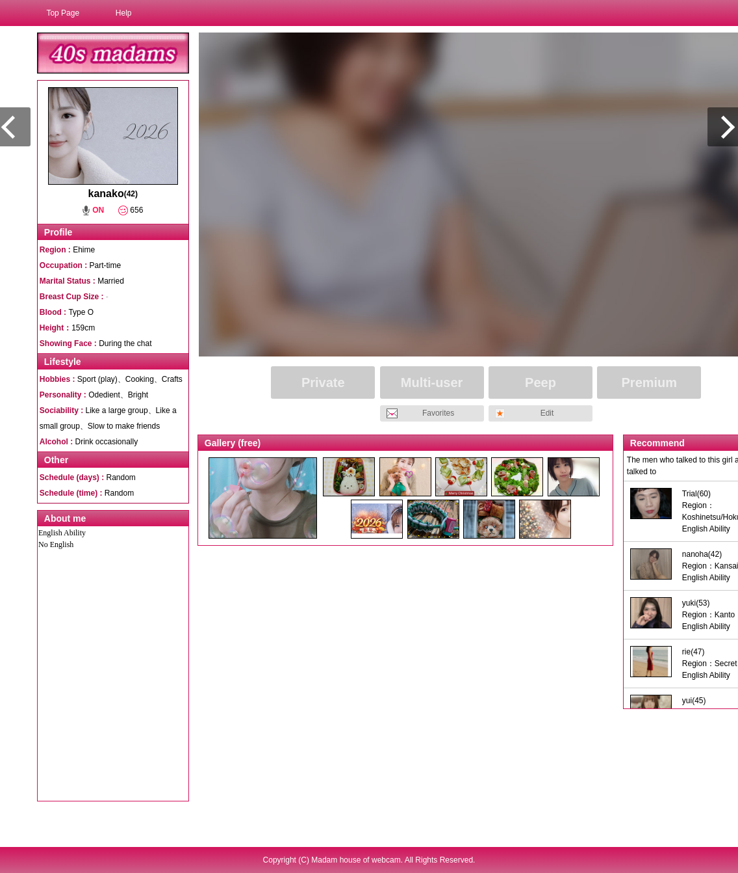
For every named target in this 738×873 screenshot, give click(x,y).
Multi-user (432, 382)
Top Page (62, 13)
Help (124, 13)
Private (323, 382)
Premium (650, 382)
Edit (547, 413)
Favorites (438, 413)
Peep (540, 382)
